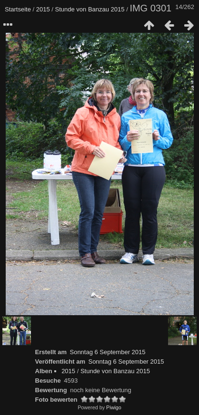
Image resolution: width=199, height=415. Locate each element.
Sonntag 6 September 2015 (107, 352)
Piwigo (113, 407)
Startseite (18, 9)
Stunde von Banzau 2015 (90, 9)
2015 (43, 9)
